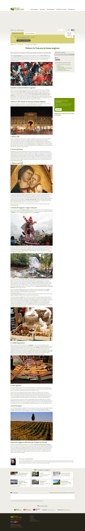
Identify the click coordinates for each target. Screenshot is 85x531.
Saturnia (33, 282)
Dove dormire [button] (51, 9)
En (67, 30)
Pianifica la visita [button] (61, 9)
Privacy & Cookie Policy (34, 521)
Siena (46, 198)
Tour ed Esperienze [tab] (29, 33)
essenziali (57, 59)
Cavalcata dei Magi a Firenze (26, 212)
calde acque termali (31, 279)
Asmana (17, 286)
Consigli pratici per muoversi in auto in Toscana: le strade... (45, 475)
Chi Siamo (32, 515)
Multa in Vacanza (60, 66)
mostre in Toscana (14, 205)
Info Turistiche (20, 44)
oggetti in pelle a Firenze (32, 351)
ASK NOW (58, 109)
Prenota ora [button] (71, 9)
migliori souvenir (46, 351)
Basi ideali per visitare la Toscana (63, 70)
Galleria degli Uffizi (31, 144)
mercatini (13, 211)
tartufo (27, 300)
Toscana (13, 44)
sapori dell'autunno (41, 304)
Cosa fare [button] (42, 9)
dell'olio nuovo (35, 299)
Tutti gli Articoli (33, 519)
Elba (47, 402)
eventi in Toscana (14, 295)
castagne (36, 300)
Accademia (39, 144)
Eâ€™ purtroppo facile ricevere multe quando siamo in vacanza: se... (61, 475)
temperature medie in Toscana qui (28, 249)
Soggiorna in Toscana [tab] (17, 33)
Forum (23, 452)
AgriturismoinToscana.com (16, 160)
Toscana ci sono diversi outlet (41, 346)
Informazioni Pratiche (61, 69)
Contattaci (32, 518)
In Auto (58, 65)
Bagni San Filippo (40, 282)
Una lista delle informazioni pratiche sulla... (19, 475)
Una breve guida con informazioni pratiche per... (18, 485)
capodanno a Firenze (24, 290)
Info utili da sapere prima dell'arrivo (64, 64)
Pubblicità (32, 517)
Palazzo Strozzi (18, 200)
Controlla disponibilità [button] (23, 40)
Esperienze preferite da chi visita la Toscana (64, 114)
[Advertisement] (42, 20)
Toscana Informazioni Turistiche (61, 54)
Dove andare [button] (34, 9)
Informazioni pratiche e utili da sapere (64, 68)
